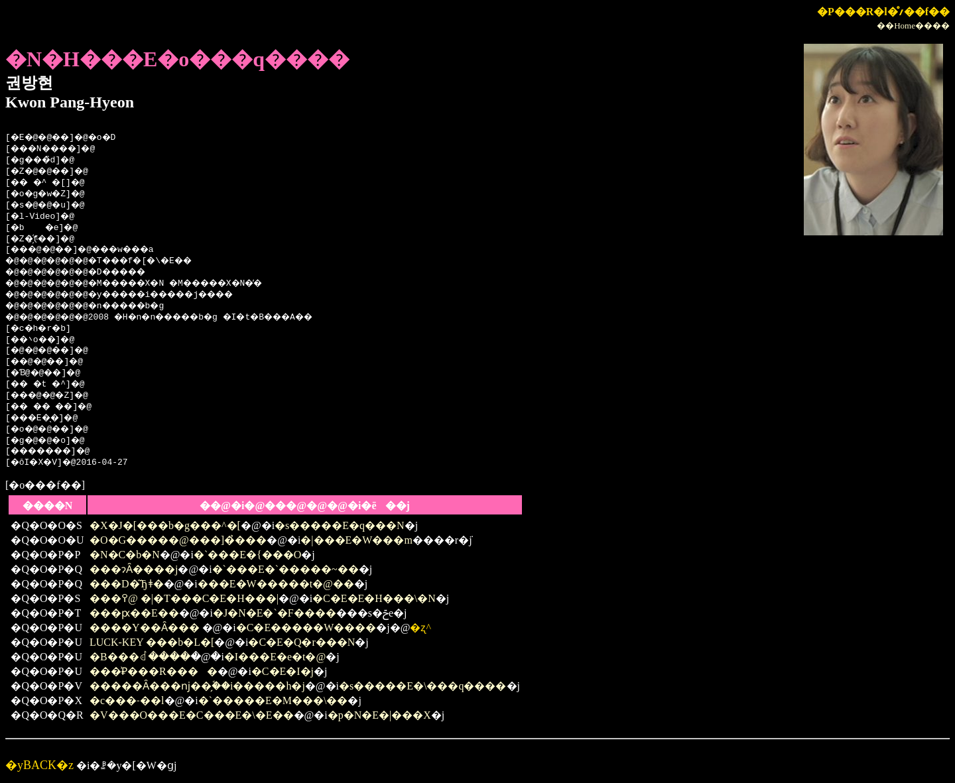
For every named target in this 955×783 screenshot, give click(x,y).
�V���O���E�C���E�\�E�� (192, 715)
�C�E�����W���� (306, 627)
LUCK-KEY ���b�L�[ (152, 642)
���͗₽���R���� (154, 671)
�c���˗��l (127, 700)
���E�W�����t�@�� (276, 583)
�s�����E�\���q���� (422, 686)
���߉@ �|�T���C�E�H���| (184, 598)
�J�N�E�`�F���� (274, 613)
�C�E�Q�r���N (301, 642)
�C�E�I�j (282, 671)
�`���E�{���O (247, 554)
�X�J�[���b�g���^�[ (165, 525)
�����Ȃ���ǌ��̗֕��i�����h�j (197, 686)
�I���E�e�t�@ (275, 656)
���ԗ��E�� (134, 613)
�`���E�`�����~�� (285, 569)
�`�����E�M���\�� (273, 700)
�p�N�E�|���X (379, 715)
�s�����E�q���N (340, 525)
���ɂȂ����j (134, 569)
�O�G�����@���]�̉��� (178, 540)
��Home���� (913, 25)
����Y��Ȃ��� (146, 627)
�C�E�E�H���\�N (374, 598)
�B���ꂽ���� (140, 656)
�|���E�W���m (356, 540)
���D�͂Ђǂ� (127, 583)
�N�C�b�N (125, 554)
